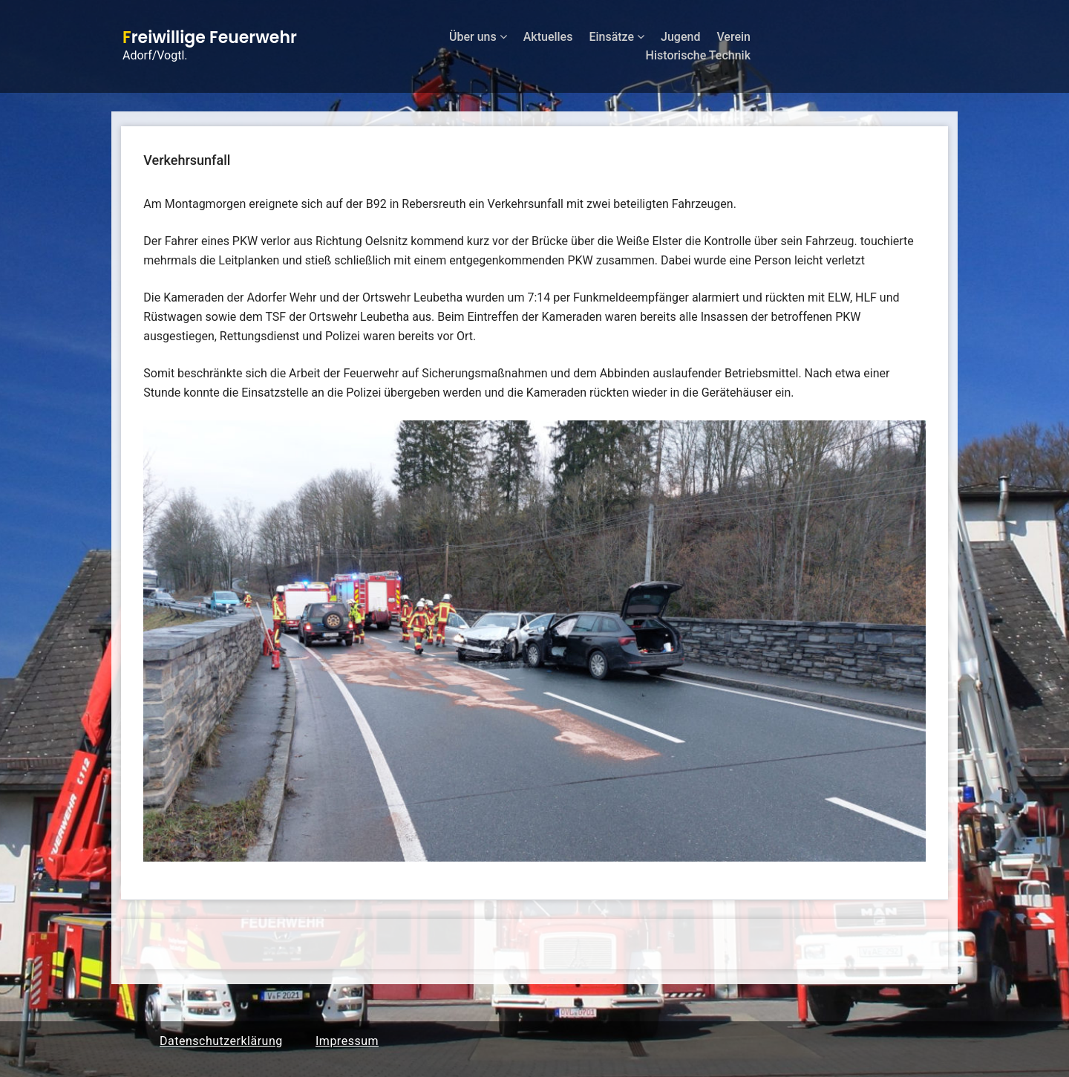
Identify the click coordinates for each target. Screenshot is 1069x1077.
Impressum (347, 1041)
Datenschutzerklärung (221, 1041)
